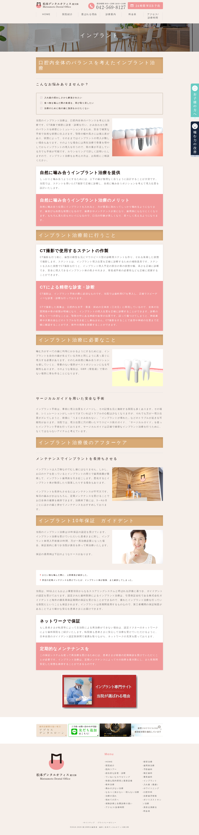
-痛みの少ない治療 (114, 788)
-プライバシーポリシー (106, 822)
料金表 (132, 14)
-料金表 (146, 811)
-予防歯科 (148, 769)
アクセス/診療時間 (153, 16)
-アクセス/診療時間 (114, 807)
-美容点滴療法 (150, 807)
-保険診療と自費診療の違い (118, 803)
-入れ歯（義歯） (151, 784)
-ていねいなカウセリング (117, 777)
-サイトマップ (89, 822)
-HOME (109, 762)
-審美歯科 (148, 777)
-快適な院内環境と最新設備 (118, 781)
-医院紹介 (110, 765)
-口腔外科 (148, 792)
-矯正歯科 (148, 773)
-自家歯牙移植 (150, 796)
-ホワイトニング (151, 788)
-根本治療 (110, 784)
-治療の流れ (111, 796)
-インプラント (150, 781)
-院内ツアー (111, 769)
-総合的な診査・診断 (115, 773)
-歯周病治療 (149, 765)
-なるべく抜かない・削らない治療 (122, 792)
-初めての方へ (112, 800)
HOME (46, 14)
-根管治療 (148, 762)
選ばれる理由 (89, 14)
